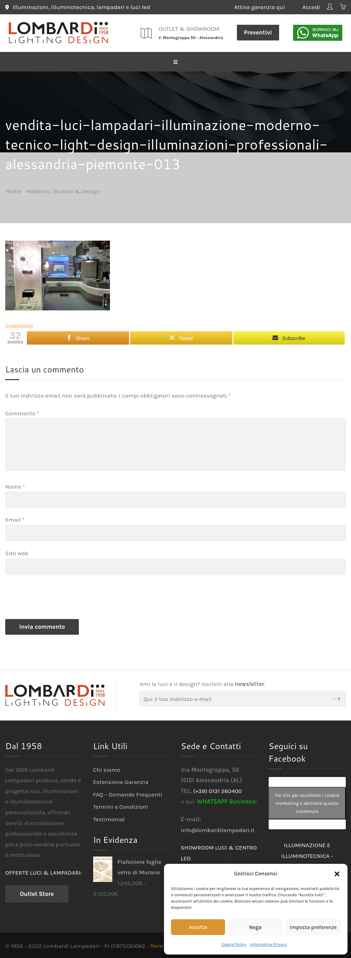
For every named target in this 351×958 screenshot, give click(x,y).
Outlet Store (37, 893)
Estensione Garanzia (121, 781)
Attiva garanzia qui (264, 6)
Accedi (311, 6)
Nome (15, 486)
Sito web (16, 553)
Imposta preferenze (313, 927)
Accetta (198, 927)
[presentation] (58, 598)
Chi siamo (106, 769)
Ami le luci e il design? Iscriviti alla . (202, 683)
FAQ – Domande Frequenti (127, 794)
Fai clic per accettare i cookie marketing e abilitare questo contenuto (307, 803)
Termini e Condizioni (120, 806)
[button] (337, 873)
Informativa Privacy (268, 944)
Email (15, 519)
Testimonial (109, 819)
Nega (255, 927)
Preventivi (258, 32)
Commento (22, 412)
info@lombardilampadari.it (218, 829)
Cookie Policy (233, 944)
